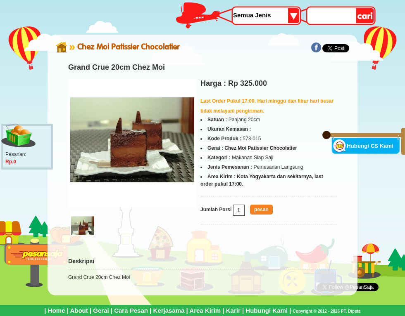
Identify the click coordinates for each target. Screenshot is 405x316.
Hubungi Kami (266, 310)
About (79, 310)
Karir (233, 310)
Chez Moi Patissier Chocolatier (128, 46)
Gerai (101, 310)
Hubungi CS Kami (370, 146)
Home (56, 310)
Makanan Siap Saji (252, 157)
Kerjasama (168, 310)
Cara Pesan (131, 310)
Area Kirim (205, 310)
